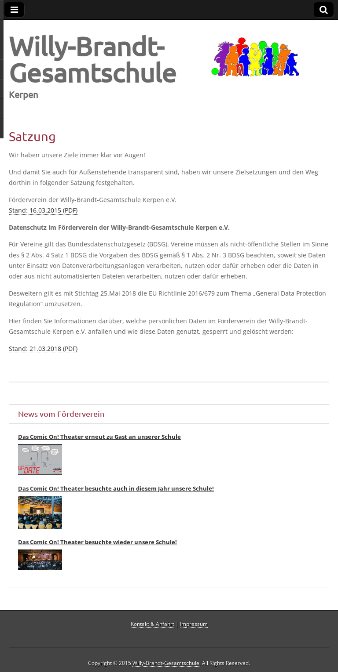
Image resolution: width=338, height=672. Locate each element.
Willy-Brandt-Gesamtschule (92, 59)
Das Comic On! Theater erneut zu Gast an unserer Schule (99, 437)
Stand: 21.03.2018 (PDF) (43, 348)
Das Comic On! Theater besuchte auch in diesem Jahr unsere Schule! (116, 488)
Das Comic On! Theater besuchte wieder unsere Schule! (97, 542)
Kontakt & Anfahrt (152, 624)
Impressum (194, 624)
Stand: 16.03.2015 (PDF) (43, 210)
